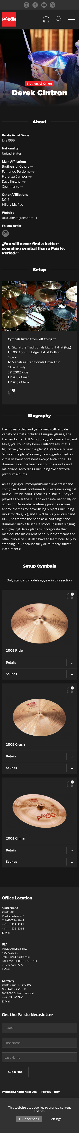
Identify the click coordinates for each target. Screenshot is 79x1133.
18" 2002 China (18, 382)
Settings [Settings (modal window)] (55, 1119)
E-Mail (6, 932)
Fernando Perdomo (18, 171)
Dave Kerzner (14, 181)
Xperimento (12, 186)
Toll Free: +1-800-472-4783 (19, 961)
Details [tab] (11, 662)
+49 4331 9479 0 (12, 997)
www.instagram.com (19, 218)
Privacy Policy (50, 1092)
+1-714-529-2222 (13, 965)
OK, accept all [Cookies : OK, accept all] (29, 1119)
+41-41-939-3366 (13, 928)
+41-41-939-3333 (13, 924)
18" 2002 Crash (18, 377)
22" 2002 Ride (18, 372)
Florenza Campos (17, 176)
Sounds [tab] (11, 674)
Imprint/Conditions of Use (19, 1092)
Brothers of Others (17, 166)
